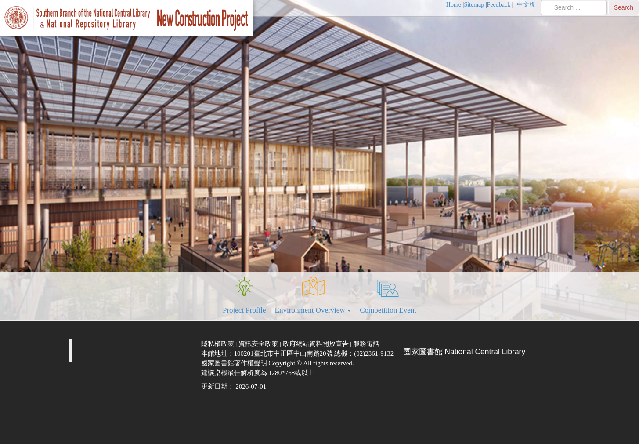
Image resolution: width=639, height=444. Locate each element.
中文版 (527, 4)
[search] (574, 7)
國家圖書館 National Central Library (464, 351)
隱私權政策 (218, 343)
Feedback (499, 4)
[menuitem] (455, 4)
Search (623, 7)
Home (453, 4)
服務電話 (367, 343)
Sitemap (474, 4)
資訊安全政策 (259, 343)
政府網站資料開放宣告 (316, 343)
